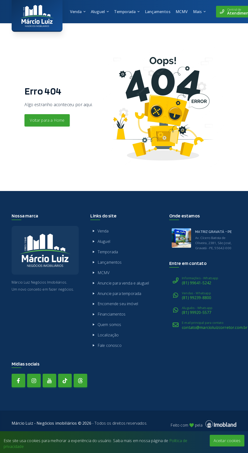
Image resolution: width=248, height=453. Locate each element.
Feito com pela (203, 424)
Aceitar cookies (227, 440)
